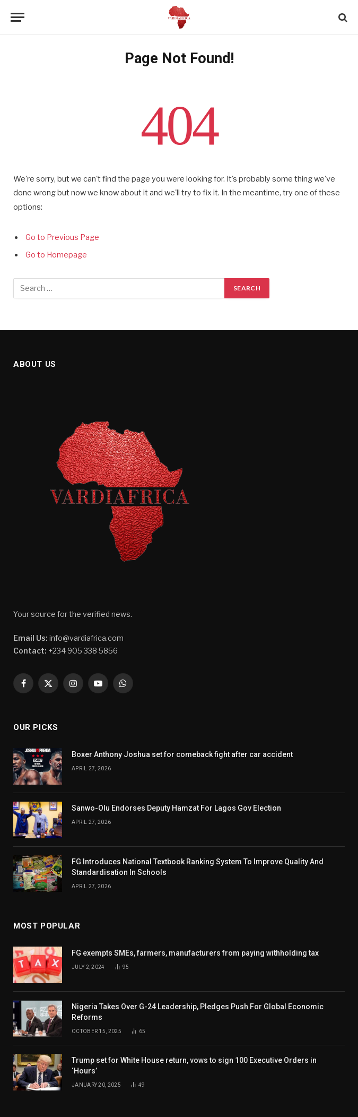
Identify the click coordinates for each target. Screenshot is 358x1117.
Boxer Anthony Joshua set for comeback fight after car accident (182, 754)
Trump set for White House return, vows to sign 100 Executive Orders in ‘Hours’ (194, 1065)
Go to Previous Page (62, 237)
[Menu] (17, 17)
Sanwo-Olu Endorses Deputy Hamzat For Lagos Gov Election (176, 808)
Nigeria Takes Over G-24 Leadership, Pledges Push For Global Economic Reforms (198, 1011)
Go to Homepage (56, 255)
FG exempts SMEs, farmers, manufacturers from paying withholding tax (195, 953)
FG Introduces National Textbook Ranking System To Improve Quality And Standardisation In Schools (198, 867)
